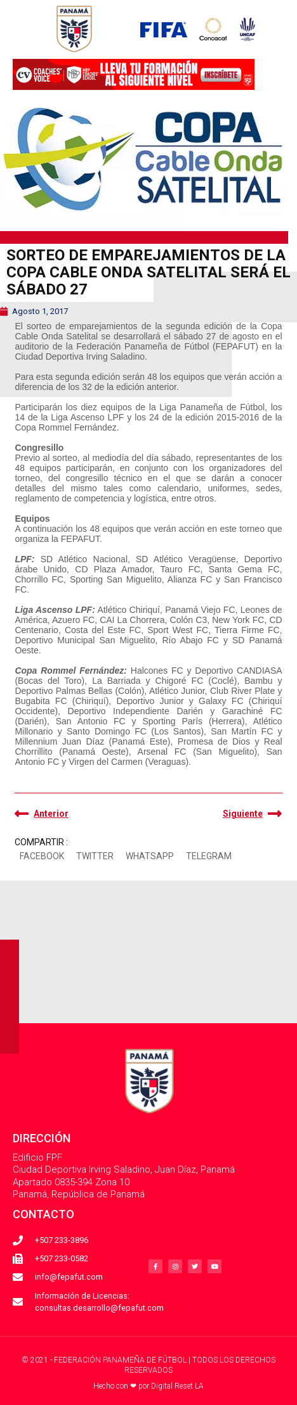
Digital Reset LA (177, 1386)
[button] (42, 857)
